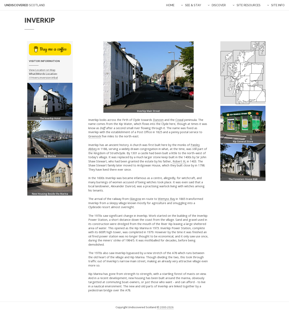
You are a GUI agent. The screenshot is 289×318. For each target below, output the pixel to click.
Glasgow (135, 199)
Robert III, (179, 161)
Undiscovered (24, 5)
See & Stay (193, 5)
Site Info (278, 5)
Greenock (94, 136)
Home (170, 5)
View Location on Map (42, 70)
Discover (219, 5)
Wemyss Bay (166, 199)
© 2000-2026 (165, 307)
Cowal (179, 120)
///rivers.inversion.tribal (43, 77)
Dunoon (158, 120)
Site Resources (249, 5)
